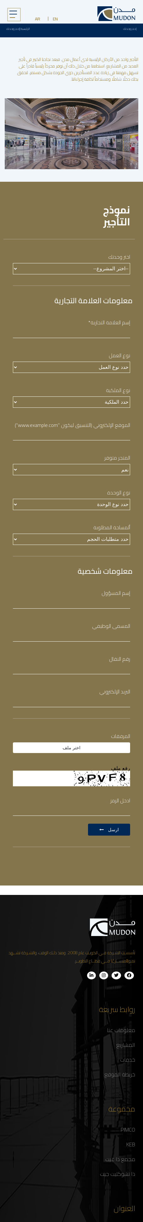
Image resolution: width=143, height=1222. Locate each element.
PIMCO (128, 1130)
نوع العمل (118, 355)
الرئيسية (25, 29)
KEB (130, 1144)
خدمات (127, 1060)
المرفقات (120, 736)
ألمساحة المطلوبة (111, 527)
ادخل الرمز (120, 801)
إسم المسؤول (116, 593)
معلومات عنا (121, 1030)
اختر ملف (71, 748)
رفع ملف (120, 768)
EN (55, 19)
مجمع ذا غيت (120, 1159)
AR (37, 19)
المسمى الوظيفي (111, 626)
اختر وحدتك (119, 257)
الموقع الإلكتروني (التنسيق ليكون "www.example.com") (72, 425)
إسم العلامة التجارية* (109, 322)
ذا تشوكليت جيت (117, 1174)
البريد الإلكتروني (114, 692)
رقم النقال (119, 659)
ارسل (109, 829)
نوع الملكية (118, 390)
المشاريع (125, 1045)
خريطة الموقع (119, 1074)
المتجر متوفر (117, 458)
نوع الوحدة (118, 493)
